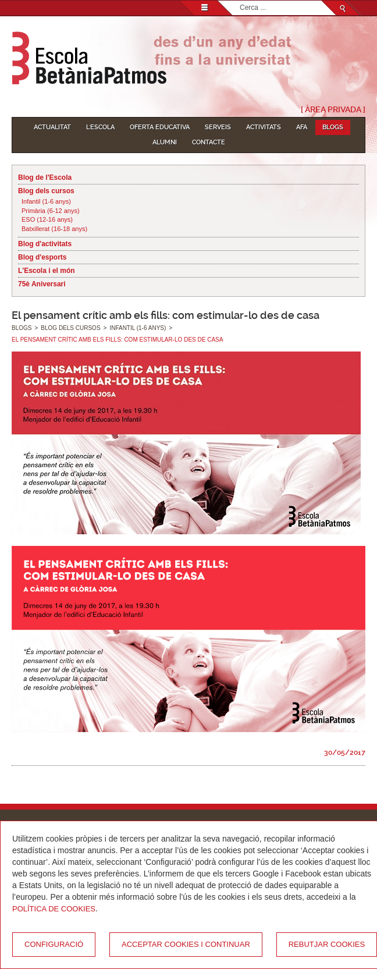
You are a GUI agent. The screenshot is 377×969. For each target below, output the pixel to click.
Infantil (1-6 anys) (46, 201)
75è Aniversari (42, 284)
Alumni (164, 142)
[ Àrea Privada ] (333, 109)
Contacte (208, 142)
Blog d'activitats (45, 244)
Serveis (218, 127)
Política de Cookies (53, 908)
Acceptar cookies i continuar (186, 944)
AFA (301, 127)
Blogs (332, 127)
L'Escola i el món (46, 271)
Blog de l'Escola (45, 177)
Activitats (263, 127)
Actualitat (52, 127)
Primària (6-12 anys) (51, 210)
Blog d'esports (42, 257)
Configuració (53, 944)
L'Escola (100, 127)
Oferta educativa (160, 127)
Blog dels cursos (46, 191)
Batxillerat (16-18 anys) (54, 228)
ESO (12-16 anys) (47, 219)
